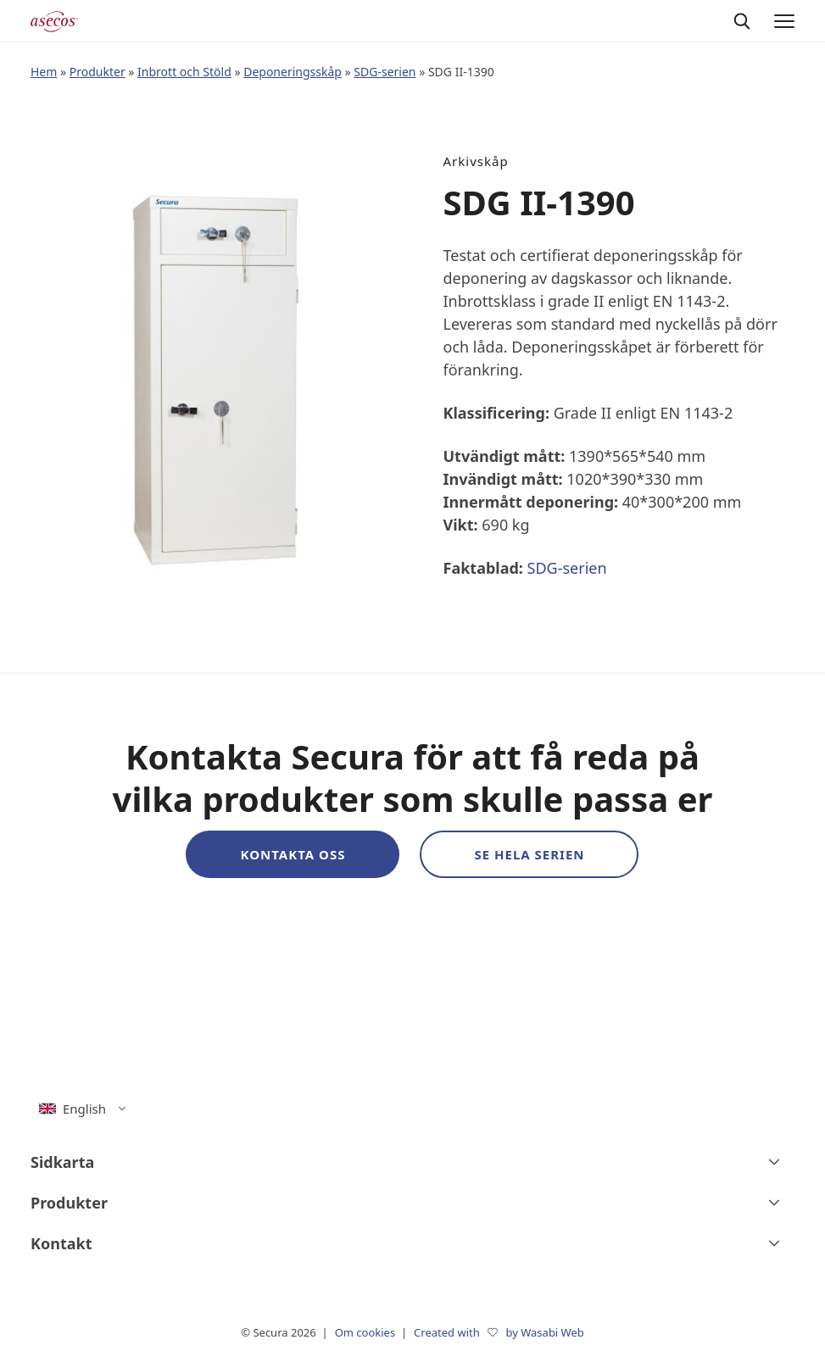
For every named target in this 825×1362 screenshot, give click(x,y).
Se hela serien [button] (529, 854)
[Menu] (784, 21)
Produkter (97, 72)
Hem (44, 72)
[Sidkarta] (412, 1162)
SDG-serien (384, 72)
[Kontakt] (412, 1243)
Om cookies (367, 1332)
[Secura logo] (54, 21)
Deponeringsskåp (292, 72)
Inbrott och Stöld (184, 72)
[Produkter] (412, 1202)
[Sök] (742, 21)
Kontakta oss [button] (292, 854)
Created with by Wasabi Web (499, 1332)
